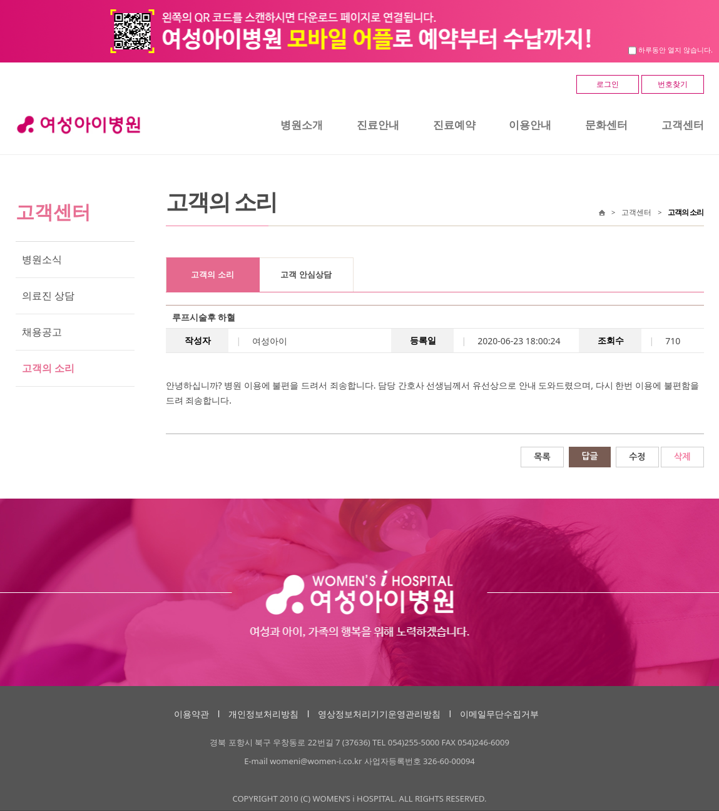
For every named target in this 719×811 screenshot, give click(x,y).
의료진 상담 (48, 295)
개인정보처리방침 (263, 714)
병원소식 (42, 259)
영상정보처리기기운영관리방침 (379, 714)
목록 (542, 456)
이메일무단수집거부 (499, 714)
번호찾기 (673, 84)
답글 (589, 456)
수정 (637, 456)
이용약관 (191, 714)
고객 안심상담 (305, 274)
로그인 (607, 84)
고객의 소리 (48, 368)
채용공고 (42, 332)
